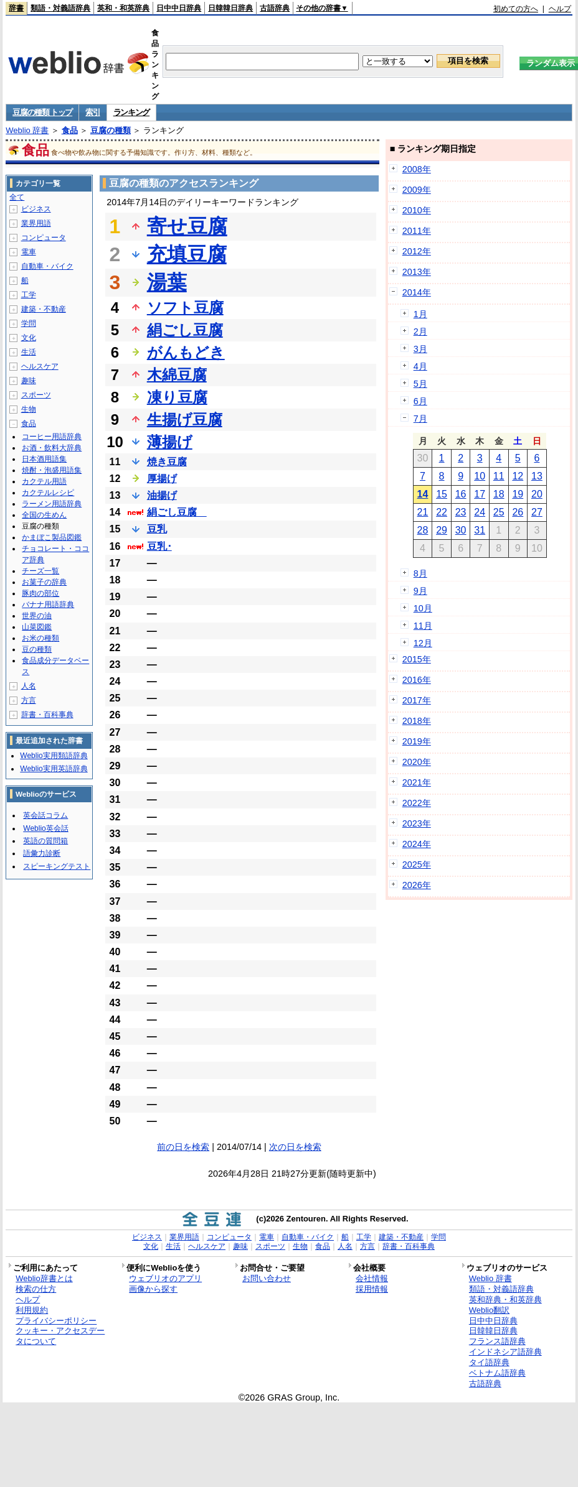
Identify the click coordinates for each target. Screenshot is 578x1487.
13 (536, 476)
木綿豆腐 (177, 374)
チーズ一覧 (40, 571)
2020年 (416, 762)
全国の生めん (44, 515)
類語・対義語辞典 (60, 8)
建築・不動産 (43, 309)
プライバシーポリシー (56, 1320)
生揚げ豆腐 (184, 419)
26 (517, 512)
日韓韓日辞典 (230, 8)
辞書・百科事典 (47, 714)
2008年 (416, 169)
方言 (28, 700)
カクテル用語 (44, 481)
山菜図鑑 (37, 627)
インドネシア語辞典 (505, 1351)
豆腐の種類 (110, 130)
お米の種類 (40, 638)
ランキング (131, 112)
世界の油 (37, 615)
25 (499, 512)
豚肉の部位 (40, 593)
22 (441, 512)
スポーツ (36, 395)
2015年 (416, 659)
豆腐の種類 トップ (42, 112)
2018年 (416, 721)
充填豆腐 (187, 254)
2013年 (416, 272)
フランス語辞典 (497, 1341)
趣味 (28, 380)
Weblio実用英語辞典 (53, 768)
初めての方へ (515, 8)
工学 (28, 294)
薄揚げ (169, 441)
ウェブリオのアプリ (165, 1278)
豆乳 (157, 529)
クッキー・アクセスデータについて (60, 1336)
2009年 (416, 190)
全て (16, 197)
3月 (420, 349)
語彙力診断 (41, 853)
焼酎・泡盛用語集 (52, 470)
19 (517, 494)
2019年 (416, 741)
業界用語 (36, 223)
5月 (420, 384)
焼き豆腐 (167, 461)
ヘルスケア (40, 366)
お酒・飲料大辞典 (52, 447)
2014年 (416, 292)
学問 (28, 323)
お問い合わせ (266, 1278)
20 (536, 494)
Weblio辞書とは (44, 1278)
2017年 (416, 700)
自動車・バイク (47, 266)
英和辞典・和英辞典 (505, 1299)
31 (479, 530)
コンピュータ (43, 237)
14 (423, 494)
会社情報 (372, 1278)
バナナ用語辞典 (48, 604)
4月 (420, 366)
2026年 (416, 885)
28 (423, 530)
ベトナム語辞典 (497, 1373)
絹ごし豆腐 (185, 330)
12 (517, 476)
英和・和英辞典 (123, 8)
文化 (28, 337)
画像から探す (153, 1289)
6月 (420, 401)
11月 (423, 626)
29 (441, 530)
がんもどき (186, 352)
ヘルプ (560, 8)
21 (423, 512)
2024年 (416, 844)
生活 (28, 352)
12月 (423, 643)
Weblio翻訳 (489, 1310)
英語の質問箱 (45, 840)
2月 (420, 331)
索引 (92, 112)
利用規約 (32, 1310)
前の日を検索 (183, 1147)
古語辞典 (275, 8)
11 (499, 476)
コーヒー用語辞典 (52, 436)
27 (536, 512)
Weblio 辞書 (27, 130)
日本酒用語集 (44, 459)
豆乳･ (159, 546)
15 (441, 494)
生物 (28, 409)
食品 (70, 130)
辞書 (16, 8)
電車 (28, 252)
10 (479, 476)
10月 (423, 608)
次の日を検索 (295, 1147)
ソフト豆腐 (185, 307)
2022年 (416, 803)
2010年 (416, 210)
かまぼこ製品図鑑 (52, 537)
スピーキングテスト (56, 866)
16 (461, 494)
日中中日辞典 (178, 8)
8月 (420, 573)
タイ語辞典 (489, 1362)
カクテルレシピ (48, 492)
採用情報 (372, 1289)
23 (461, 512)
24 (479, 512)
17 (479, 494)
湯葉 (167, 282)
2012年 (416, 251)
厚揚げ (162, 478)
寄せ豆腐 (187, 226)
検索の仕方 (36, 1289)
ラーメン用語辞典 (52, 503)
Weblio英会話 (45, 828)
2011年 (416, 231)
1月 (420, 314)
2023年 (416, 823)
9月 (420, 591)
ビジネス (36, 209)
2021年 (416, 782)
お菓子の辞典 (44, 582)
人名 (28, 686)
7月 (420, 419)
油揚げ (162, 495)
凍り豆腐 (177, 397)
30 (461, 530)
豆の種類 (37, 649)
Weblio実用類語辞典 (53, 755)
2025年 (416, 864)
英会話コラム (45, 815)
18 (499, 494)
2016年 (416, 680)
